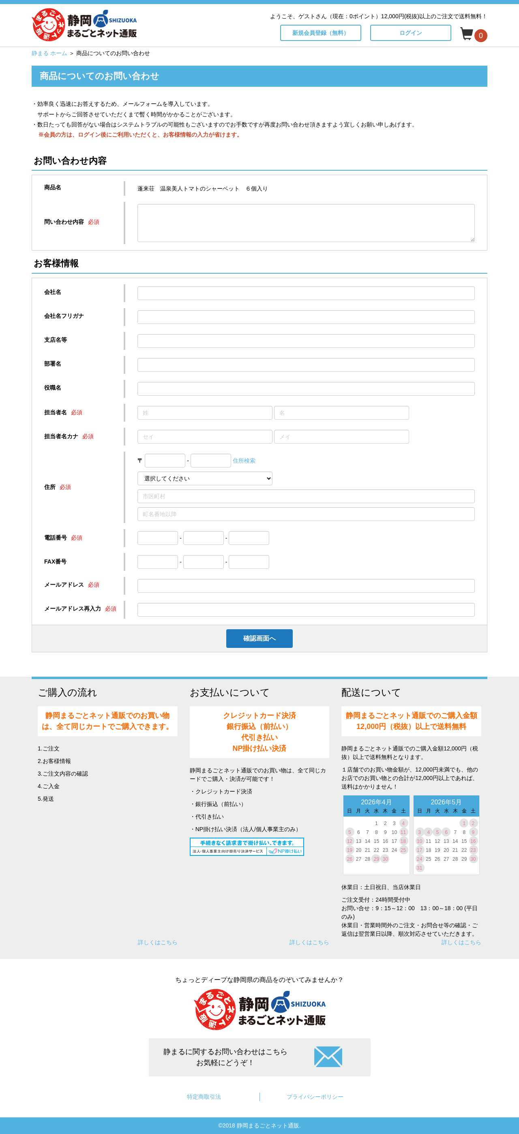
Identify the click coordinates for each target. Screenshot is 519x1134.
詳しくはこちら (158, 942)
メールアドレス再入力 (72, 608)
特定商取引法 (204, 1096)
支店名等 (55, 340)
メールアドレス (64, 584)
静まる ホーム (49, 53)
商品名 (52, 187)
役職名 (52, 387)
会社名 (52, 292)
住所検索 (244, 460)
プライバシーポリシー (315, 1096)
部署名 (52, 363)
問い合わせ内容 (64, 222)
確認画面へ (259, 638)
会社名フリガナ (64, 316)
